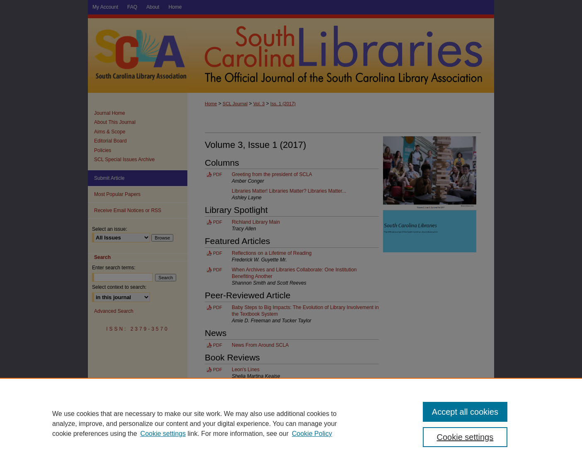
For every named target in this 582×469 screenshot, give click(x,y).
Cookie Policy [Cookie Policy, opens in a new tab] (312, 433)
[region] (291, 423)
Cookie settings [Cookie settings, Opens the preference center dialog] (465, 437)
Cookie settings (163, 433)
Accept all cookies (465, 411)
